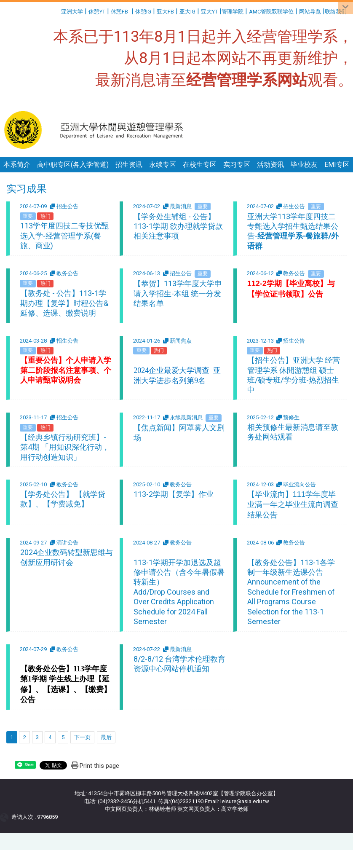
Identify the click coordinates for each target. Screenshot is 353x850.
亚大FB (165, 11)
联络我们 (336, 11)
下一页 (82, 737)
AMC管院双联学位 (271, 11)
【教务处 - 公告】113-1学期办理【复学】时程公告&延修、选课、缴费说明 (64, 303)
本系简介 (16, 165)
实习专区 (236, 165)
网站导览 (310, 11)
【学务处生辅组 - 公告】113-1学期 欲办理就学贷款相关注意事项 (178, 226)
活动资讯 (270, 165)
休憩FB (119, 11)
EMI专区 (337, 165)
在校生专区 (200, 165)
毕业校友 (304, 165)
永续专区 (162, 165)
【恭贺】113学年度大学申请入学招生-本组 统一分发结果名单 (178, 293)
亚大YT (209, 11)
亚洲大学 (72, 11)
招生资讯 (128, 165)
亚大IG (187, 11)
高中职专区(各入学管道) (73, 165)
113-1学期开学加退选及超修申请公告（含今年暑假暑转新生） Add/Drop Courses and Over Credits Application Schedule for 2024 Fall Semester (179, 592)
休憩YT (96, 11)
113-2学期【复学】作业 (174, 494)
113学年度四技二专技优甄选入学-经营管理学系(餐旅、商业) (64, 235)
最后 (106, 737)
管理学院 (232, 11)
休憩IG (143, 11)
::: (58, 10)
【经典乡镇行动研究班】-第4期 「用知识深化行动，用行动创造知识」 (65, 447)
